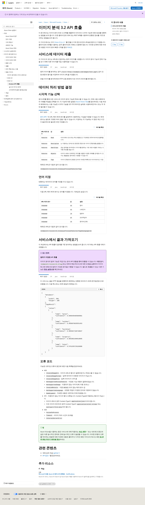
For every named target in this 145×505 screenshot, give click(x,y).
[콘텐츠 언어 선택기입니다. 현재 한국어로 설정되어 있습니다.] (6, 494)
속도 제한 (82, 432)
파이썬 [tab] (72, 67)
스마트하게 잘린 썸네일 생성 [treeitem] (18, 90)
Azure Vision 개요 (82, 102)
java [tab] (56, 67)
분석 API (43, 117)
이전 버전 (16, 499)
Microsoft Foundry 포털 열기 (120, 8)
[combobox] (18, 26)
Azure (46, 22)
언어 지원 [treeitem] (9, 39)
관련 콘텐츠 (116, 34)
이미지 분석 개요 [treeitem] (11, 57)
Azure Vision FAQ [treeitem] (11, 48)
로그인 (140, 3)
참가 (30, 499)
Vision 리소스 (59, 42)
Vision (65, 22)
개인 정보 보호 (39, 499)
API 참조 (45, 455)
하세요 (69, 47)
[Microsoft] (3, 2)
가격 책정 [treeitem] (9, 42)
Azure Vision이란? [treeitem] (11, 36)
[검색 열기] (136, 3)
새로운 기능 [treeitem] (9, 45)
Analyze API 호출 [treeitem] (14, 84)
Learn (40, 22)
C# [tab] (51, 67)
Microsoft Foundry (55, 22)
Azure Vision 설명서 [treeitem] (10, 30)
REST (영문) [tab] (43, 67)
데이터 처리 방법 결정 (119, 28)
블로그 (23, 499)
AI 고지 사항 (6, 499)
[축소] (31, 22)
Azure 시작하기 (136, 8)
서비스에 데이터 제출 (119, 26)
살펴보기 (56, 453)
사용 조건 (68, 499)
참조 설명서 (48, 269)
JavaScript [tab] (63, 67)
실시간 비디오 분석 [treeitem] (15, 87)
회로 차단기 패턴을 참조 (51, 439)
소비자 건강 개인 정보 (54, 499)
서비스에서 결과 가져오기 (120, 31)
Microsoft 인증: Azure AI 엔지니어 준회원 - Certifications (57, 474)
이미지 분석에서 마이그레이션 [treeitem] (16, 75)
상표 (75, 499)
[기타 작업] (104, 22)
